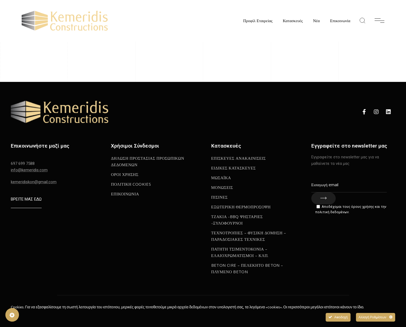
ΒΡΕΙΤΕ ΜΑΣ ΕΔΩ (26, 199)
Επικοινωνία (340, 20)
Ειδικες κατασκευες (233, 168)
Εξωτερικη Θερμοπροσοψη (241, 206)
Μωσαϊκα (221, 177)
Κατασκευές (293, 20)
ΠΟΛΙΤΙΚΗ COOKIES (131, 184)
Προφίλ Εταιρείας (258, 20)
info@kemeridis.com (29, 170)
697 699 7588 (23, 163)
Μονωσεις (222, 187)
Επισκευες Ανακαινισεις (238, 158)
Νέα (316, 20)
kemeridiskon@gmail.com (34, 181)
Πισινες (219, 197)
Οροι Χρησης (124, 174)
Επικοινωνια (125, 193)
